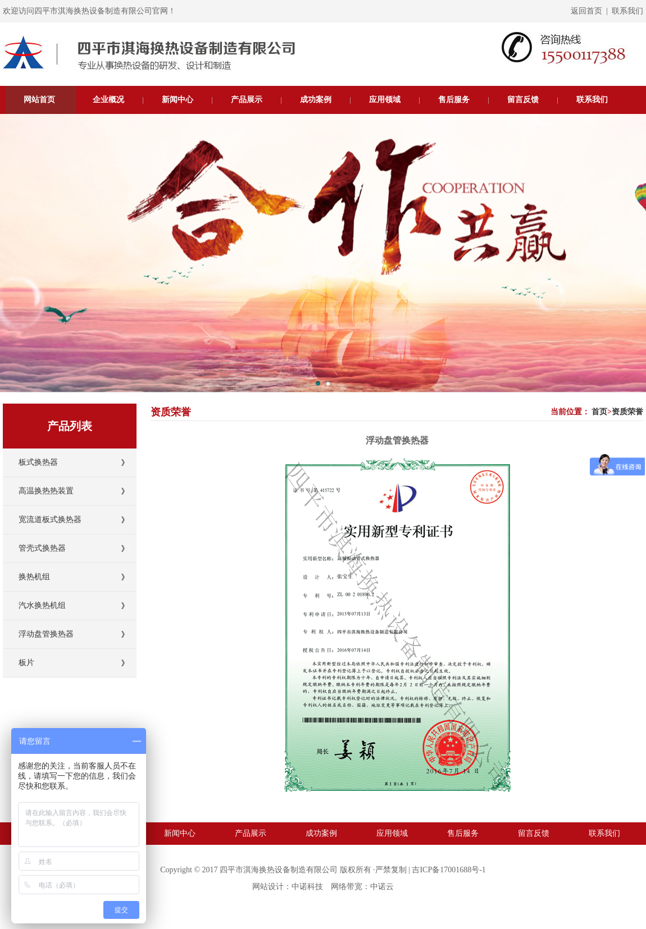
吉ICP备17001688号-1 (448, 870)
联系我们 (627, 11)
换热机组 (34, 577)
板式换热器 (38, 462)
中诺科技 (307, 886)
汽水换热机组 (42, 605)
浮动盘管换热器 (46, 634)
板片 (26, 662)
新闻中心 (177, 99)
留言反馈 (523, 99)
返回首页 (586, 11)
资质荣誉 (627, 412)
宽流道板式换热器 (50, 519)
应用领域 (385, 99)
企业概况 (108, 99)
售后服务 (454, 99)
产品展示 (246, 99)
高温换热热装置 (46, 491)
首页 (599, 412)
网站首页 (39, 99)
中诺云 (382, 886)
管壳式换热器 (42, 548)
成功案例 (315, 99)
